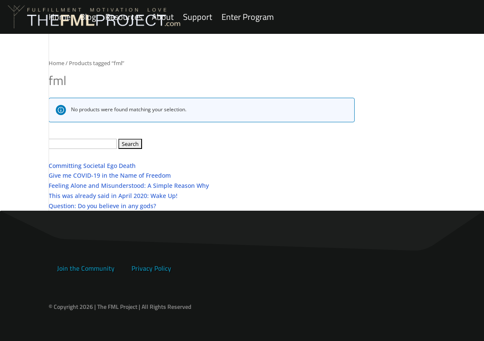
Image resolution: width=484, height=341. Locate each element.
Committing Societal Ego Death (92, 166)
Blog (88, 17)
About (163, 17)
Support (197, 17)
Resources (123, 17)
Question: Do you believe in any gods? (102, 206)
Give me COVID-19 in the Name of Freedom (110, 175)
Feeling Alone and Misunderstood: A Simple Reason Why (129, 186)
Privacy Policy (151, 268)
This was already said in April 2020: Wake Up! (113, 196)
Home (60, 17)
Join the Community (86, 268)
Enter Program (247, 17)
